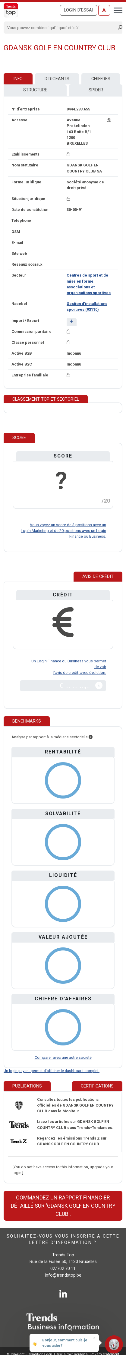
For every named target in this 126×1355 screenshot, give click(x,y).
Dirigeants (57, 78)
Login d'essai (78, 10)
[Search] (61, 27)
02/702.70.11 (63, 1268)
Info (18, 78)
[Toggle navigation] (116, 10)
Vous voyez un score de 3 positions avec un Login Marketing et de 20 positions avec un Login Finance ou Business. (63, 531)
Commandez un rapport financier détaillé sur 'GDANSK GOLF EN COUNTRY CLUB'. (63, 1205)
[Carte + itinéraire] (109, 120)
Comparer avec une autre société (63, 1057)
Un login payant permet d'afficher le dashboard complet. (51, 1070)
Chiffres (100, 78)
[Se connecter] (104, 10)
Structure (35, 90)
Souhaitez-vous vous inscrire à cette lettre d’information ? (63, 1239)
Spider (96, 90)
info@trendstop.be (63, 1275)
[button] (72, 322)
